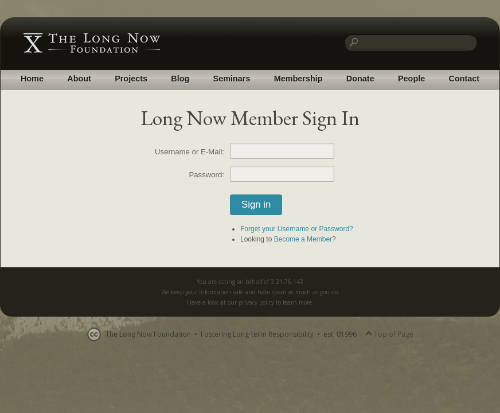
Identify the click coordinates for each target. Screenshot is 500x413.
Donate (360, 78)
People (411, 78)
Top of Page (389, 334)
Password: (206, 174)
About (79, 78)
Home (32, 78)
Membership (298, 78)
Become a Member (303, 239)
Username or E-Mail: (189, 151)
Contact (464, 78)
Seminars (232, 78)
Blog (180, 78)
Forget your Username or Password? (296, 229)
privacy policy (256, 302)
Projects (131, 78)
